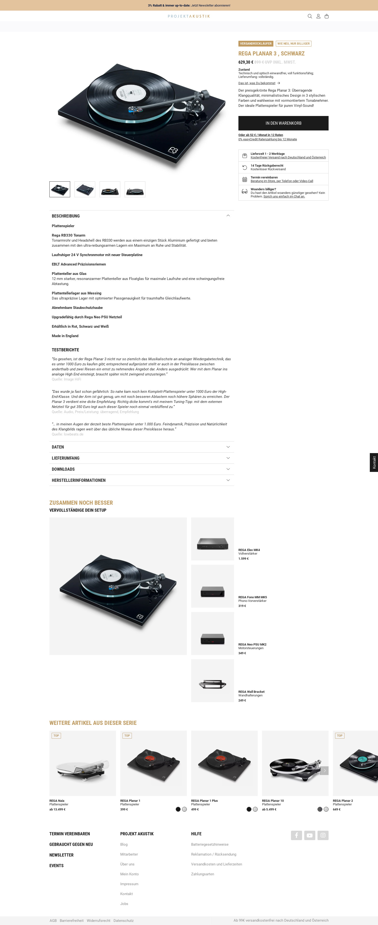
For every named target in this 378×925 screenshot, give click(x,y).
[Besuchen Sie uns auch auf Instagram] (323, 835)
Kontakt (126, 894)
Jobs (124, 904)
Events (56, 865)
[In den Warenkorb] (283, 123)
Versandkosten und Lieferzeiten (216, 864)
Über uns (127, 864)
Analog (162, 26)
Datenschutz (124, 920)
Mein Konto (129, 874)
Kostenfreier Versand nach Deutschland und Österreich (288, 157)
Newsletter (61, 854)
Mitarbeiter (129, 854)
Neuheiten (123, 26)
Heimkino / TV (209, 26)
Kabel (278, 26)
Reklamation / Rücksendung (213, 854)
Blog (124, 844)
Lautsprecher (236, 26)
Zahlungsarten (202, 874)
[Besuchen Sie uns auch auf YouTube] (309, 835)
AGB (53, 920)
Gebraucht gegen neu (71, 844)
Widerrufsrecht (98, 920)
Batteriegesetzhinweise (210, 844)
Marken (143, 26)
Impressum (129, 884)
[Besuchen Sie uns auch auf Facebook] (296, 835)
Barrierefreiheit (72, 920)
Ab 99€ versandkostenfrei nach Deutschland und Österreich (281, 920)
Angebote (102, 26)
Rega (244, 53)
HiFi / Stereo (183, 26)
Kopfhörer (259, 26)
